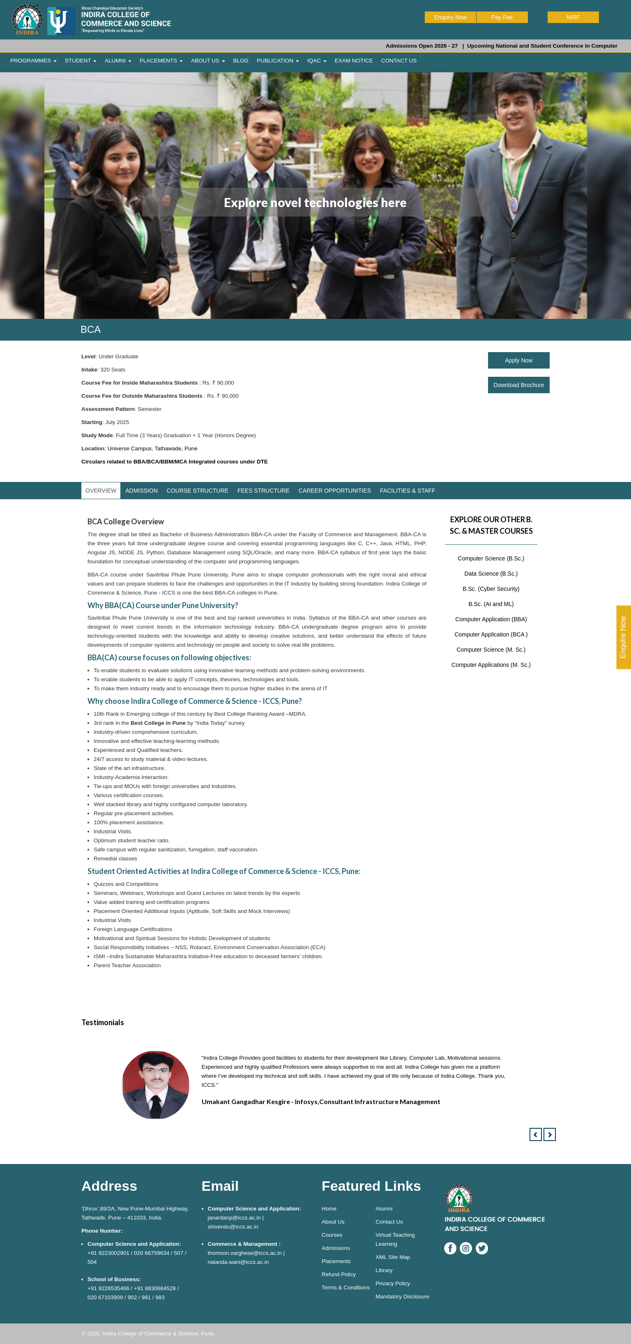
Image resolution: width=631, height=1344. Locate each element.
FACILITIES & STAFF (407, 490)
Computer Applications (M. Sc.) (491, 665)
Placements (336, 1261)
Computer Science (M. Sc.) (490, 649)
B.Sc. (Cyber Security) (491, 589)
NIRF (573, 17)
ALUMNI (118, 61)
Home (329, 1209)
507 (179, 1253)
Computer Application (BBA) (491, 619)
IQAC (317, 61)
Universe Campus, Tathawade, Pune (153, 448)
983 (160, 1297)
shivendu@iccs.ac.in (233, 1227)
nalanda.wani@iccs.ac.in (238, 1262)
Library (383, 1270)
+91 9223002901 (108, 1253)
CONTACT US (399, 61)
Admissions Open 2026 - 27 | (436, 46)
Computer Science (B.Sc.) (491, 558)
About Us (333, 1222)
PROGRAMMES (33, 61)
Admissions (336, 1248)
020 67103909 (105, 1297)
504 (92, 1262)
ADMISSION (141, 490)
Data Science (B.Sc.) (491, 573)
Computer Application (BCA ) (490, 634)
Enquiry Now (450, 17)
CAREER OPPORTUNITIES (335, 490)
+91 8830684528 (155, 1288)
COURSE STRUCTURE (197, 490)
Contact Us (389, 1222)
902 (132, 1297)
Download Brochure (519, 385)
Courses (332, 1235)
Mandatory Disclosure (402, 1296)
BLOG (241, 61)
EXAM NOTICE (354, 61)
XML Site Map (392, 1257)
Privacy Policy (392, 1283)
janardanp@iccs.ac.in (234, 1218)
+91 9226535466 (108, 1288)
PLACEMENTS (161, 61)
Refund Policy (339, 1274)
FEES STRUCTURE (263, 490)
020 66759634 (151, 1253)
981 (146, 1297)
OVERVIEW (100, 490)
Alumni (383, 1209)
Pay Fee (502, 17)
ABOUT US (208, 61)
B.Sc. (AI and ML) (491, 604)
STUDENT (81, 61)
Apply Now (519, 360)
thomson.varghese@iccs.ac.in (245, 1253)
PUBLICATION (278, 61)
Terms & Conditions (346, 1287)
